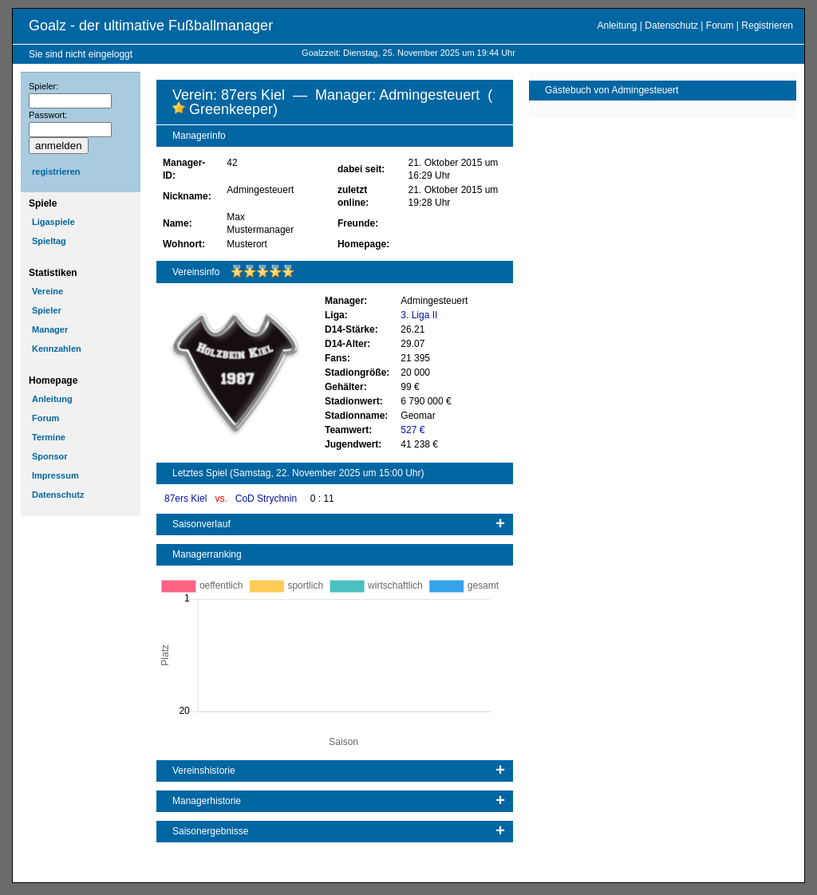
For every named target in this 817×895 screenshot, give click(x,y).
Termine (48, 437)
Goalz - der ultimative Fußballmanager (151, 26)
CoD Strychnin (267, 498)
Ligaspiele (53, 222)
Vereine (47, 291)
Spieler (46, 310)
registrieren (56, 171)
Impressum (55, 475)
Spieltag (49, 241)
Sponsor (50, 456)
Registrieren (767, 25)
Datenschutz (671, 25)
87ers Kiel (187, 498)
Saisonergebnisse (210, 831)
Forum (720, 25)
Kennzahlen (56, 348)
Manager (50, 329)
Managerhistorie (206, 800)
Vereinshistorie (203, 770)
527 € (412, 430)
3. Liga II (419, 315)
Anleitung (617, 25)
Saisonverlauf (201, 524)
